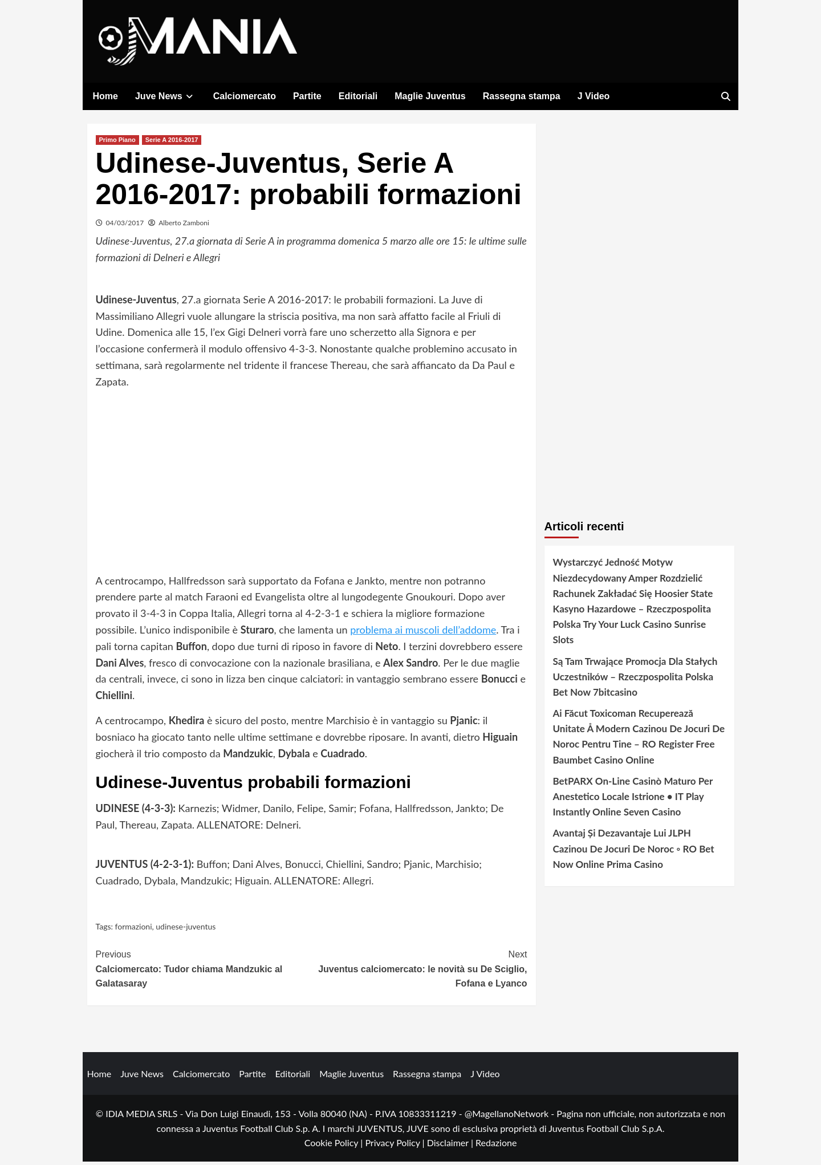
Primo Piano (117, 143)
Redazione (496, 1145)
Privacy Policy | (395, 1145)
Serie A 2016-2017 (171, 143)
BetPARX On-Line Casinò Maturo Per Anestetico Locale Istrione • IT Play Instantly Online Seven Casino (633, 799)
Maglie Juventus (430, 96)
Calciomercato (244, 96)
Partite (307, 96)
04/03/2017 (125, 226)
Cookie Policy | (334, 1145)
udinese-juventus (186, 929)
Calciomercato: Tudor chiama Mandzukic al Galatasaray (204, 971)
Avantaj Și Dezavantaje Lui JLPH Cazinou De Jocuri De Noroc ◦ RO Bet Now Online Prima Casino (633, 851)
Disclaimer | (451, 1145)
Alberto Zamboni (183, 226)
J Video (594, 96)
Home (105, 96)
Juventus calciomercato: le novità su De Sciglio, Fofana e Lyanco (419, 971)
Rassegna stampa (521, 96)
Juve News (165, 96)
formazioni (133, 929)
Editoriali (358, 96)
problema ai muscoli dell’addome (423, 633)
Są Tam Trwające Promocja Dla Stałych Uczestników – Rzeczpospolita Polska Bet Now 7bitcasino (635, 679)
